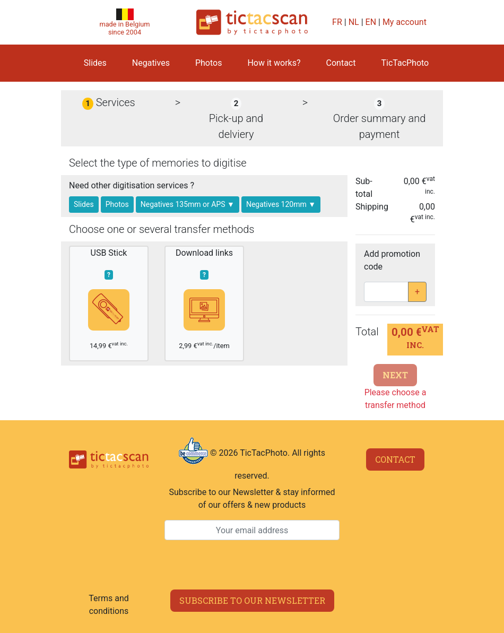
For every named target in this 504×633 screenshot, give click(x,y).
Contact (341, 63)
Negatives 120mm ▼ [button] (281, 204)
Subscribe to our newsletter (252, 600)
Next (395, 374)
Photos (208, 63)
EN (371, 22)
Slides (95, 63)
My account (405, 22)
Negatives (151, 63)
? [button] (108, 275)
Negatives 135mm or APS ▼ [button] (187, 204)
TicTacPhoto (405, 63)
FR (337, 22)
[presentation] (252, 565)
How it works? (273, 63)
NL (354, 22)
